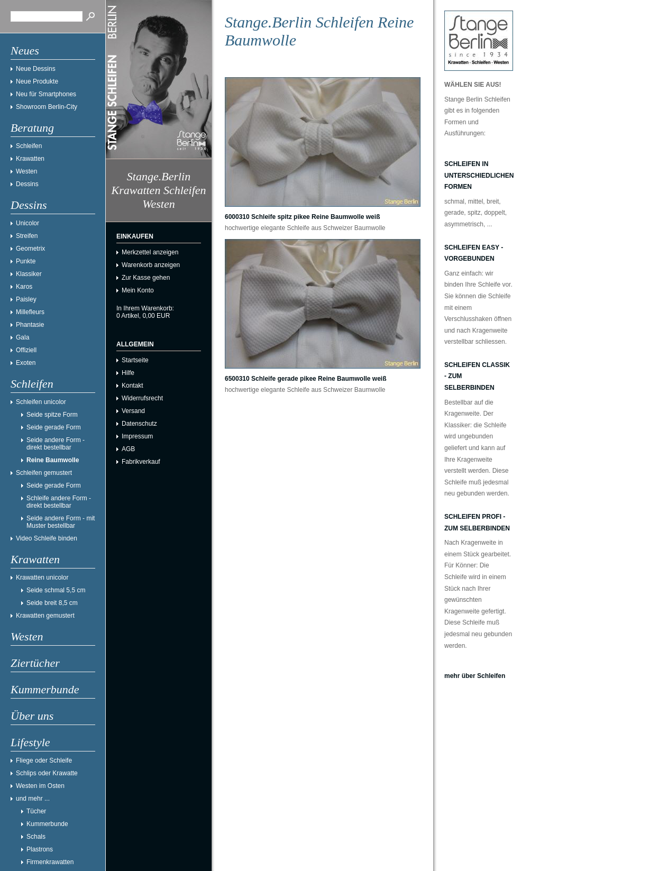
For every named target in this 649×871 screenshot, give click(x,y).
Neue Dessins (36, 68)
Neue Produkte (37, 81)
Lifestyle (30, 742)
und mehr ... (33, 798)
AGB (128, 449)
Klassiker (29, 274)
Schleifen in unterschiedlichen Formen (479, 175)
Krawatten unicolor (42, 577)
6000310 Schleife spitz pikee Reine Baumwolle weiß (302, 217)
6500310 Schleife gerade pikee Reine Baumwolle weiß (305, 378)
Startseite (135, 360)
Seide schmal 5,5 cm (55, 590)
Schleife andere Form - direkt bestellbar (58, 501)
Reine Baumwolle (52, 460)
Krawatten (30, 158)
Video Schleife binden (46, 538)
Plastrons (39, 849)
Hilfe (128, 373)
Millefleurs (30, 312)
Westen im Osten (40, 786)
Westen (26, 171)
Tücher (36, 811)
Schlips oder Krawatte (47, 773)
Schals (35, 836)
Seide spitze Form (52, 414)
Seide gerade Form (53, 427)
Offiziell (26, 350)
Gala (22, 337)
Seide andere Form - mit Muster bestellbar (60, 522)
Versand (133, 411)
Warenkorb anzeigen (151, 265)
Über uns (32, 715)
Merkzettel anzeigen (150, 252)
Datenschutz (139, 423)
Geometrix (30, 248)
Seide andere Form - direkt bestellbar (55, 443)
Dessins (27, 184)
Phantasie (30, 324)
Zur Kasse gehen (146, 277)
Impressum (137, 436)
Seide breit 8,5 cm (52, 603)
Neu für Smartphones (46, 94)
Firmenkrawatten (50, 862)
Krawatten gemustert (45, 615)
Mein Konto (138, 290)
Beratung (32, 127)
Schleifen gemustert (44, 472)
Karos (24, 286)
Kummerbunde (45, 689)
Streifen (27, 236)
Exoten (25, 362)
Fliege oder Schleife (44, 760)
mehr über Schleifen (474, 676)
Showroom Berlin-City (46, 107)
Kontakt (132, 385)
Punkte (25, 261)
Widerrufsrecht (142, 398)
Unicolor (27, 223)
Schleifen (29, 146)
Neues (25, 50)
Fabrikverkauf (141, 461)
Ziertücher (35, 663)
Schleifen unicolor (41, 402)
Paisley (26, 299)
